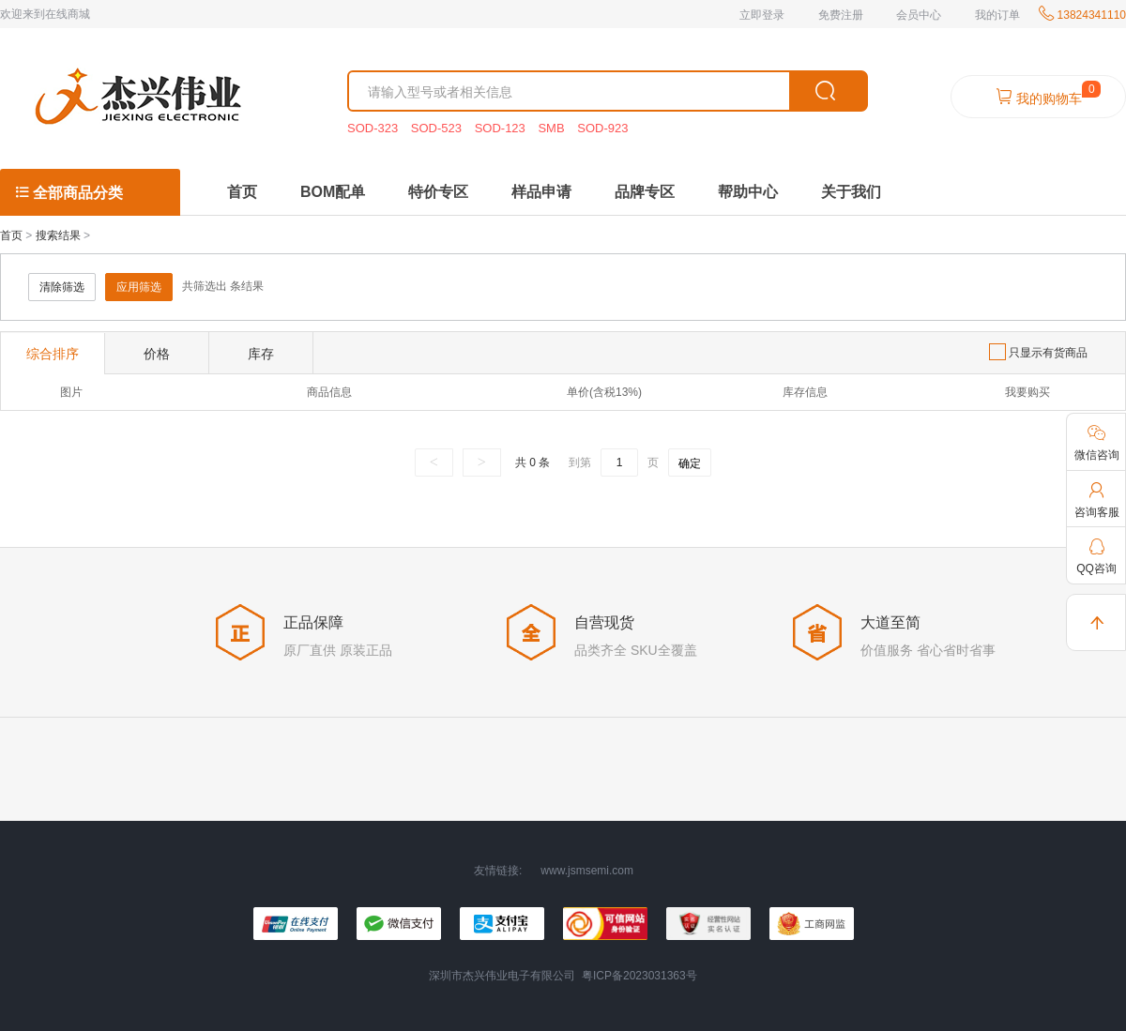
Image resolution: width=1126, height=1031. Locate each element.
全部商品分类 (68, 193)
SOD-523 (438, 128)
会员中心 (918, 15)
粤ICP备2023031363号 (639, 975)
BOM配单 (332, 192)
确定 (689, 463)
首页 (242, 192)
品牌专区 (645, 192)
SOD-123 (502, 128)
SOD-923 (602, 128)
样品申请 (541, 192)
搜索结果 (58, 235)
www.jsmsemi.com (586, 870)
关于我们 (851, 192)
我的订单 (997, 15)
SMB (553, 128)
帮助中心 (748, 192)
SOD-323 (374, 128)
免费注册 (840, 15)
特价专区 (438, 192)
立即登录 (761, 15)
